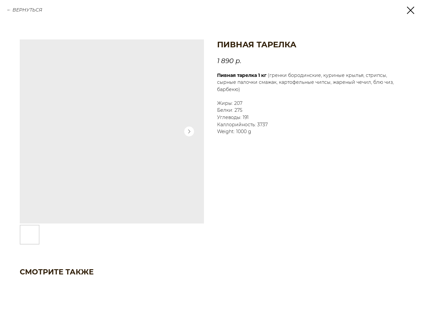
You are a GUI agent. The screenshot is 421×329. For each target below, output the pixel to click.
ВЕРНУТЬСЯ (27, 10)
